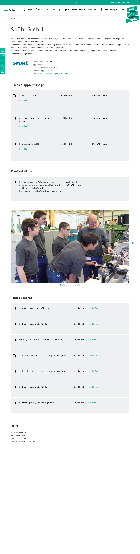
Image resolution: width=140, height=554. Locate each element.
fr (2, 61)
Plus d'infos (24, 101)
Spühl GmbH (46, 71)
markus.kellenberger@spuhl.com (54, 74)
